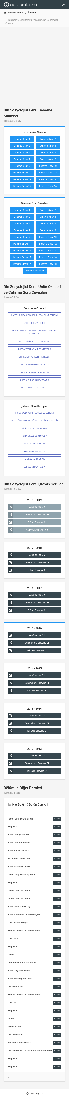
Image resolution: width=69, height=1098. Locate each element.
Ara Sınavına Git (26, 507)
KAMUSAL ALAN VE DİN (34, 459)
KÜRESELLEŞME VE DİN (34, 451)
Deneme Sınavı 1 (22, 139)
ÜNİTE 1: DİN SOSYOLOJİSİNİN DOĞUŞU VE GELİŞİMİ (34, 315)
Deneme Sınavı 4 (48, 146)
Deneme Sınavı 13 (22, 179)
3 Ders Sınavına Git (27, 522)
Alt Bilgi (33, 1093)
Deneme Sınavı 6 (48, 152)
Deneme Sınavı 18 (48, 264)
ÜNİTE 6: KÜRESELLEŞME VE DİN (34, 365)
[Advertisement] (34, 64)
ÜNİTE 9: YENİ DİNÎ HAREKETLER (34, 388)
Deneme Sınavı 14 (48, 179)
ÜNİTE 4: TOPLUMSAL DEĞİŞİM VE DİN (34, 349)
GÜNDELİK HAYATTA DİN (34, 467)
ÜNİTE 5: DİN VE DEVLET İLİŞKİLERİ (34, 357)
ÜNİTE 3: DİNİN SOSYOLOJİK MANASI (34, 341)
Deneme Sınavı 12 (48, 172)
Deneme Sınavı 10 (48, 166)
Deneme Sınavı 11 (22, 172)
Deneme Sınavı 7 (22, 159)
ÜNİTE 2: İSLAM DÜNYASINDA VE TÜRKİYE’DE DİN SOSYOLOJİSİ (34, 332)
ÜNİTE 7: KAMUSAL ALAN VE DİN (34, 372)
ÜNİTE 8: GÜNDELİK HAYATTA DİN (34, 380)
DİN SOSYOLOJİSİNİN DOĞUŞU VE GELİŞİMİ (34, 413)
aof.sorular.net (14, 12)
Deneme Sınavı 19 (35, 270)
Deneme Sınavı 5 (22, 152)
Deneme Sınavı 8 (48, 159)
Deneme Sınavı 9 (22, 166)
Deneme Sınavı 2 (48, 139)
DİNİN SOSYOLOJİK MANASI (34, 428)
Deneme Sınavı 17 (22, 264)
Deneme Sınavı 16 (48, 186)
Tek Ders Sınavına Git (27, 650)
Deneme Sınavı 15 (22, 186)
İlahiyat (32, 12)
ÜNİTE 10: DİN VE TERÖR (34, 323)
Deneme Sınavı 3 (22, 146)
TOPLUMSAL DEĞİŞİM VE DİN (35, 436)
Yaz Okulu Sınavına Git (28, 530)
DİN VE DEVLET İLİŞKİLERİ (34, 444)
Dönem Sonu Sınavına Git (28, 515)
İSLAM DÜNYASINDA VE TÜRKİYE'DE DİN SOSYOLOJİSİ (34, 420)
